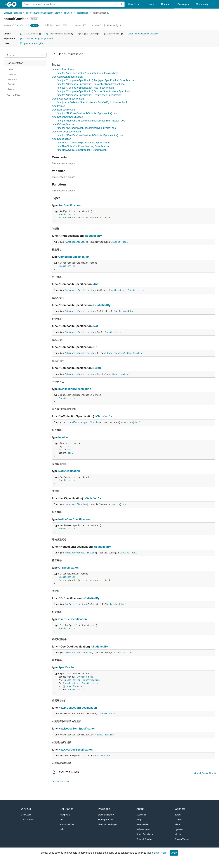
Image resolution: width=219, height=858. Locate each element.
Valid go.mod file (30, 33)
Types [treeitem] (11, 89)
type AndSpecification (63, 69)
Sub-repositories (105, 819)
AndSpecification (69, 205)
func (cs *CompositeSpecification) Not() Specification (85, 87)
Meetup (178, 834)
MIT (84, 25)
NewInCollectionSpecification (78, 707)
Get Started (66, 808)
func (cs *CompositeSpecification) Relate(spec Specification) (89, 95)
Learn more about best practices (143, 33)
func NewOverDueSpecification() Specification (82, 150)
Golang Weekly (182, 839)
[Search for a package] (70, 4)
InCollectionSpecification (74, 389)
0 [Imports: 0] (97, 25)
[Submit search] (122, 4)
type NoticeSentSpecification (67, 117)
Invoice (115, 242)
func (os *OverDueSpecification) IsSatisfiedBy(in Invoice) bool (90, 135)
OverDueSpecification (72, 619)
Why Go (134, 4)
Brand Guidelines (144, 834)
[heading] (13, 4)
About (140, 808)
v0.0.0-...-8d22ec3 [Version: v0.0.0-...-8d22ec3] (17, 25)
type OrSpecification (63, 124)
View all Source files (203, 773)
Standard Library (106, 814)
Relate (97, 367)
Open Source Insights (31, 43)
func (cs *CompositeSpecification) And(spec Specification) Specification (95, 80)
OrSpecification (68, 567)
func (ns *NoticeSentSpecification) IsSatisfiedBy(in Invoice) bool (91, 120)
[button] (21, 33)
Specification (67, 214)
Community (204, 4)
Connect (180, 808)
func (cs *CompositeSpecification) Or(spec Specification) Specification (94, 91)
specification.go (60, 781)
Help (61, 829)
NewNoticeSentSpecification (77, 728)
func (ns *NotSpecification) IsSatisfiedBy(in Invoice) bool (87, 113)
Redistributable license (59, 33)
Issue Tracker (142, 824)
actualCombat (99, 13)
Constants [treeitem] (12, 74)
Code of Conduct (144, 839)
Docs (165, 4)
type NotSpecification (63, 109)
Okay (174, 852)
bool (125, 242)
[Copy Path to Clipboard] (108, 12)
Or (95, 347)
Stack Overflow (66, 824)
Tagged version (88, 33)
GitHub (178, 819)
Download (141, 814)
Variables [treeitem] (12, 79)
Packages (183, 4)
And (96, 284)
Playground (64, 814)
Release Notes (143, 829)
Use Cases (26, 814)
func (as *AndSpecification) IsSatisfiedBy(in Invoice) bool (87, 73)
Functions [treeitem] (12, 84)
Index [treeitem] (10, 69)
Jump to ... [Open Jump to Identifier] (12, 55)
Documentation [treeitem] (15, 63)
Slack (177, 824)
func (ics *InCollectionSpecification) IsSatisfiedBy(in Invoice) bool (92, 102)
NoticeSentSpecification (74, 519)
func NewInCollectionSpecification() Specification (83, 142)
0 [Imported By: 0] (114, 25)
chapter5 (68, 13)
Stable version (113, 33)
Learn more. (160, 852)
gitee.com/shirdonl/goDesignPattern (43, 13)
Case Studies (27, 819)
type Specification (61, 139)
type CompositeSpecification (67, 76)
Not (95, 326)
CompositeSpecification (74, 256)
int (69, 446)
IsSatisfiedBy (93, 235)
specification (82, 13)
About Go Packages (107, 824)
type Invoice (58, 106)
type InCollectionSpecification (68, 98)
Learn (151, 4)
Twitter (178, 814)
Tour (61, 819)
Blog (138, 819)
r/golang (179, 829)
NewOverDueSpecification (76, 749)
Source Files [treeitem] (13, 95)
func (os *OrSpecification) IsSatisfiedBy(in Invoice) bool (86, 128)
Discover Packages (13, 13)
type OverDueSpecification (66, 131)
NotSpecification (69, 471)
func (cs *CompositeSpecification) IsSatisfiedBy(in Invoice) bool (91, 84)
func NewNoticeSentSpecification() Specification (83, 146)
